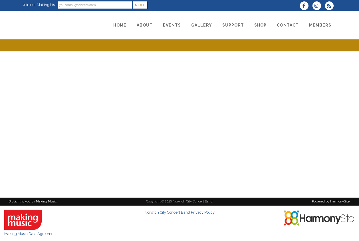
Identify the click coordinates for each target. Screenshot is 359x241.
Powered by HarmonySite (331, 201)
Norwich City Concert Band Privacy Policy (179, 212)
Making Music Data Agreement (30, 234)
